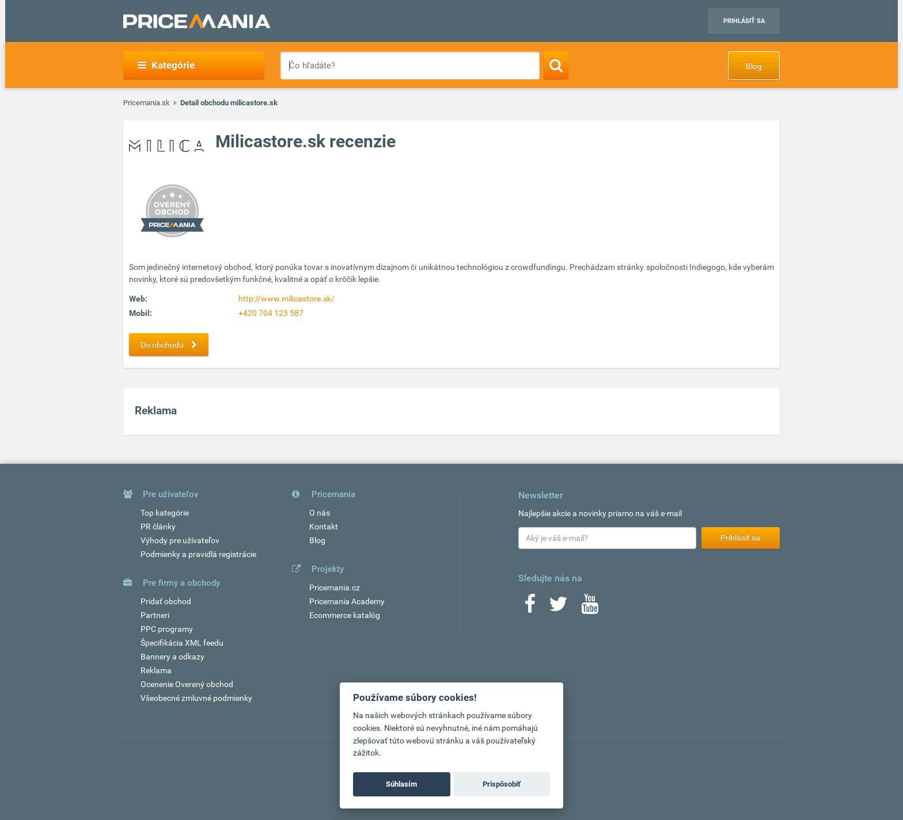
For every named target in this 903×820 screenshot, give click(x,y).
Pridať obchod (166, 601)
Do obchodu (172, 344)
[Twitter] (558, 607)
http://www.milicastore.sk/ (286, 298)
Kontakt (323, 526)
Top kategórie (165, 512)
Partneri (155, 615)
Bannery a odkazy (172, 656)
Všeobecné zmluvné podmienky (196, 698)
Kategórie (166, 65)
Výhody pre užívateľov (180, 540)
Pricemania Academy (347, 601)
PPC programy (167, 629)
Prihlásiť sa (744, 21)
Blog (754, 66)
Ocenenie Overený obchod (187, 684)
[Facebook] (529, 607)
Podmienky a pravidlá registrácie (198, 554)
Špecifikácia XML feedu (182, 642)
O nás (319, 512)
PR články (158, 526)
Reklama (156, 670)
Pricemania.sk (146, 102)
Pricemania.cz (334, 587)
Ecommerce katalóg (344, 615)
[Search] (556, 65)
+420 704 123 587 (270, 313)
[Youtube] (589, 607)
